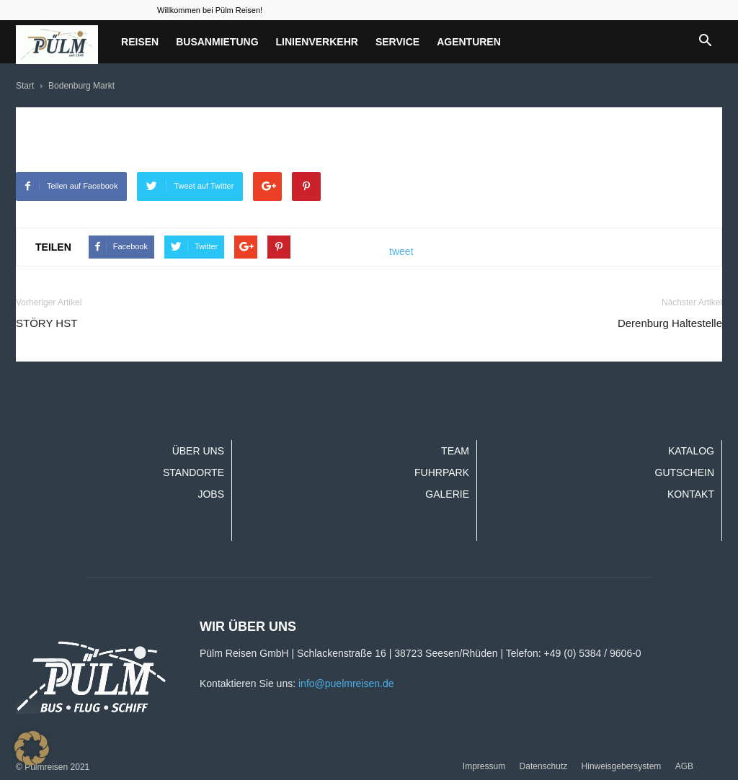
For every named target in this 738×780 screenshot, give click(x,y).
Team (455, 451)
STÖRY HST (46, 323)
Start (25, 86)
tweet (401, 251)
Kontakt (690, 494)
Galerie (447, 494)
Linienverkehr (317, 42)
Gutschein (684, 472)
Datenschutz (544, 766)
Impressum (484, 766)
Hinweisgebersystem (622, 766)
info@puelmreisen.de (346, 683)
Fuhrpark (441, 472)
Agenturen (469, 42)
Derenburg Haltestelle (670, 323)
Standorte (193, 472)
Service (397, 42)
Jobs (210, 494)
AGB (684, 766)
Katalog (691, 451)
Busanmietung (217, 42)
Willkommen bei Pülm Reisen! (209, 10)
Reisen (140, 42)
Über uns (198, 451)
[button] (705, 41)
